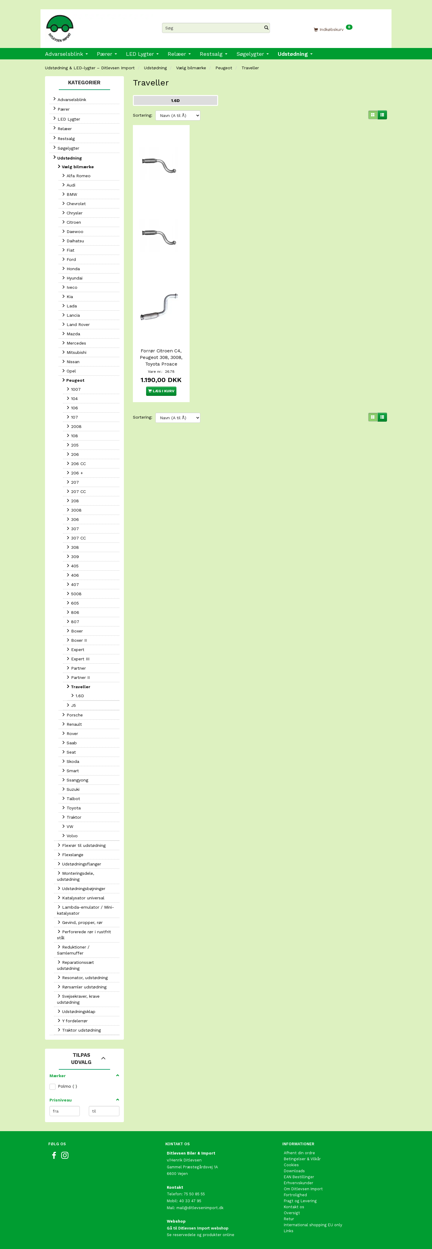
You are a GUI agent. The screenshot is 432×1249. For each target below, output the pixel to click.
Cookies (291, 1165)
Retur (289, 1219)
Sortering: (142, 115)
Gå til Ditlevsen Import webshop (197, 1228)
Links (288, 1231)
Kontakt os (294, 1207)
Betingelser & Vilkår (302, 1159)
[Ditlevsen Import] (99, 26)
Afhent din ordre (299, 1153)
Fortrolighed (295, 1195)
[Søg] (266, 28)
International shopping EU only (313, 1225)
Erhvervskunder (298, 1183)
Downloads (294, 1171)
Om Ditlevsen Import (303, 1189)
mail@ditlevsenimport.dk (200, 1208)
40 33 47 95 (190, 1201)
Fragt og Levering (300, 1201)
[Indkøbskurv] (333, 29)
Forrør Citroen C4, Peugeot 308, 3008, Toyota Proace (161, 355)
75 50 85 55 (194, 1194)
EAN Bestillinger (299, 1177)
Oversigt (292, 1213)
